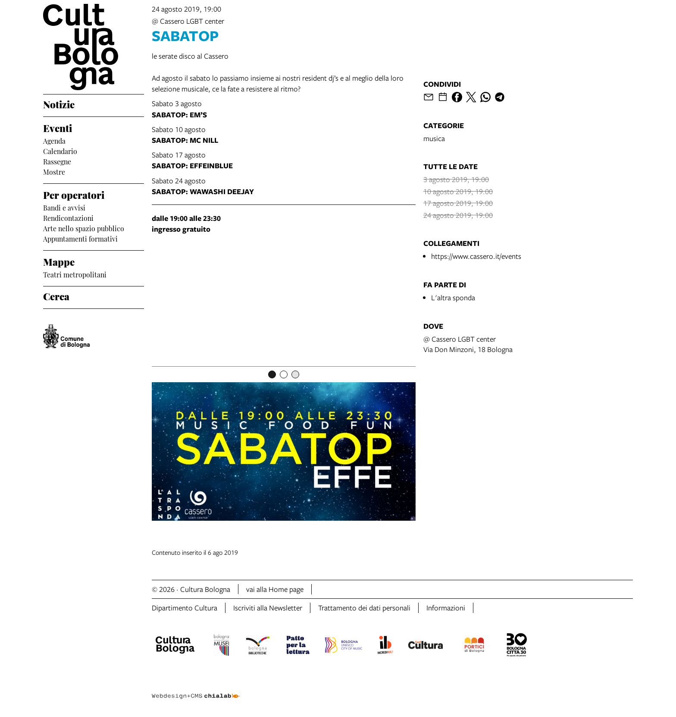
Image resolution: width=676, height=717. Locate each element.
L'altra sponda (453, 297)
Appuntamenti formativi (80, 238)
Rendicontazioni (68, 217)
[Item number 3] (295, 374)
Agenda (54, 140)
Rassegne (57, 161)
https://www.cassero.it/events (476, 256)
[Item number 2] (284, 374)
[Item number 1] (272, 374)
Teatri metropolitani (74, 274)
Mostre (54, 171)
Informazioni (445, 608)
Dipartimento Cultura (184, 608)
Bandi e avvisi (64, 207)
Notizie (59, 103)
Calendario (60, 150)
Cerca (56, 295)
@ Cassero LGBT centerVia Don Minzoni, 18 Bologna (468, 344)
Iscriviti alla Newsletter (267, 608)
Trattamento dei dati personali (364, 608)
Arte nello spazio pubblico (83, 227)
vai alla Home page (275, 589)
